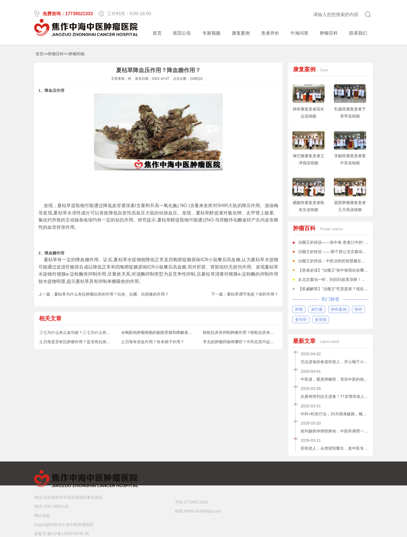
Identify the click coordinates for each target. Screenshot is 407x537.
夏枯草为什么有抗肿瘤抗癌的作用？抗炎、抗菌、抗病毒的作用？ (111, 294)
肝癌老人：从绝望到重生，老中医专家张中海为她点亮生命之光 (335, 448)
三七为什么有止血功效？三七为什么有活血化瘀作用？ (86, 332)
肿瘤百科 (329, 33)
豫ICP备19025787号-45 (68, 533)
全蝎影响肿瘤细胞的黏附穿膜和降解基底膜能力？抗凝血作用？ (176, 332)
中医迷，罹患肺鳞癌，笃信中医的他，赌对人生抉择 (335, 379)
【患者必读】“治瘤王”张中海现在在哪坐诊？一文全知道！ (348, 270)
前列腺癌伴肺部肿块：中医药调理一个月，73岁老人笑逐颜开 (335, 431)
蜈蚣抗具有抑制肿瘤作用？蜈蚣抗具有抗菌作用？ (246, 332)
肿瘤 (299, 309)
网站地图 (42, 515)
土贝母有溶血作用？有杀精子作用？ (152, 341)
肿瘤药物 (76, 54)
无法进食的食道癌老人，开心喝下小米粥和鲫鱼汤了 (335, 362)
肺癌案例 (339, 309)
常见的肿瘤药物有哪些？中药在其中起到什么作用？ (248, 341)
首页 (157, 33)
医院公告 (182, 33)
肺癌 (358, 309)
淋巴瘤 (317, 309)
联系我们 (358, 33)
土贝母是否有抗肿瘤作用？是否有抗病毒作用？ (80, 341)
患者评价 (270, 33)
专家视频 (211, 33)
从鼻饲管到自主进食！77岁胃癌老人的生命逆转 (335, 396)
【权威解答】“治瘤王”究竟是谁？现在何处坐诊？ (341, 289)
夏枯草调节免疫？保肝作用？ (252, 294)
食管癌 (301, 319)
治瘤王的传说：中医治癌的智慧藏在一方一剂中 (339, 261)
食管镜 (321, 319)
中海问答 (299, 33)
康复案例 (241, 33)
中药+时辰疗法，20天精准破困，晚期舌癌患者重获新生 (335, 414)
